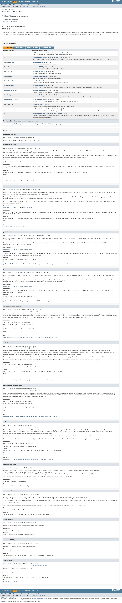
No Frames (27, 4)
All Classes (36, 4)
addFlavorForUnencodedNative (42, 53)
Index (33, 1)
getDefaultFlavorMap (39, 81)
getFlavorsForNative (39, 85)
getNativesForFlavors (39, 99)
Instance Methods (32, 47)
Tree (22, 1)
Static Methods (19, 47)
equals (10, 124)
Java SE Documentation (40, 598)
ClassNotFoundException (39, 565)
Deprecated (28, 1)
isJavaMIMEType (37, 104)
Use (19, 1)
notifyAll (42, 124)
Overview (3, 1)
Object (9, 28)
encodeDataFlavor (38, 71)
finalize (16, 124)
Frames (21, 4)
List (5, 85)
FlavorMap (5, 21)
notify (36, 124)
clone (5, 124)
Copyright (3, 601)
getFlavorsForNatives (39, 90)
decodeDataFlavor (38, 62)
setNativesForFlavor (39, 113)
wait (54, 124)
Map (5, 90)
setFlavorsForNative (39, 109)
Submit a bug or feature (7, 597)
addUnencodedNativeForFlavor (42, 57)
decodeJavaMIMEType (39, 67)
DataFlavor (63, 53)
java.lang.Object (6, 15)
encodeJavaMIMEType (39, 76)
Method (22, 6)
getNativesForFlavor (39, 95)
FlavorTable (13, 21)
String (54, 53)
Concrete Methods (47, 47)
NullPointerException (10, 329)
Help (38, 1)
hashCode (29, 124)
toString (49, 124)
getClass (23, 124)
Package (9, 1)
